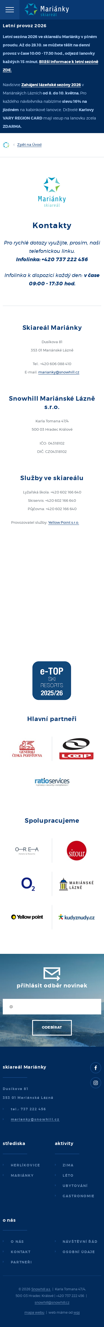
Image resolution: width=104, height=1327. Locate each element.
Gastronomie (79, 1196)
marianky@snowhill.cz (58, 372)
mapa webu (34, 1312)
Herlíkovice (25, 1165)
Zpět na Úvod (29, 145)
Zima (68, 1165)
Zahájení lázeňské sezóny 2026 (51, 85)
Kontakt (21, 1252)
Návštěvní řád (80, 1241)
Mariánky (22, 1175)
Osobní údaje (79, 1252)
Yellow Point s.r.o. (63, 523)
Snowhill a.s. (41, 1289)
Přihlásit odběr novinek (52, 986)
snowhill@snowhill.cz (52, 1302)
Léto (68, 1175)
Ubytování (75, 1186)
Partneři (21, 1262)
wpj (76, 1312)
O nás (17, 1241)
